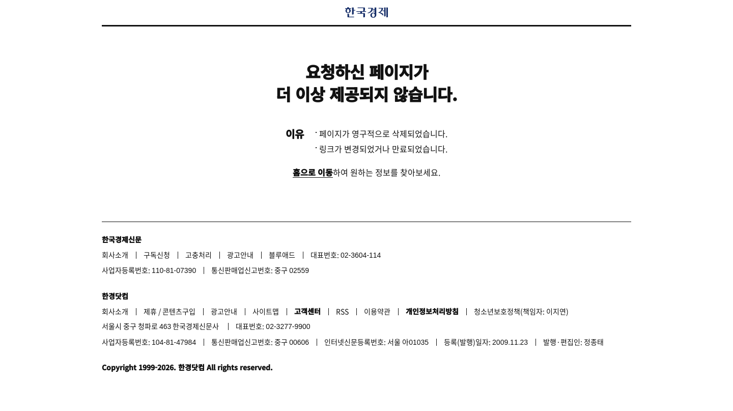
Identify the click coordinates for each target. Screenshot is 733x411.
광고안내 (240, 255)
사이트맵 (265, 311)
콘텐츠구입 (178, 311)
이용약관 (377, 311)
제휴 (150, 311)
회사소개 (115, 255)
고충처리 (198, 255)
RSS (342, 311)
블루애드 (282, 255)
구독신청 (157, 255)
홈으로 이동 (313, 172)
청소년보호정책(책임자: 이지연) (521, 311)
